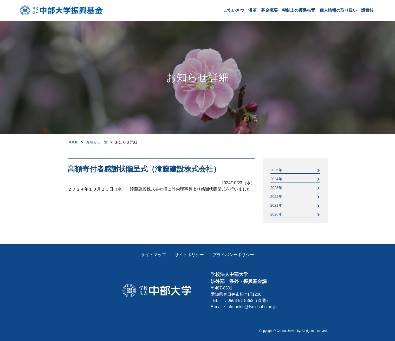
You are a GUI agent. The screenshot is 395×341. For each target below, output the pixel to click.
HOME (73, 142)
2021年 (295, 205)
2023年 (295, 188)
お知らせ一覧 (97, 142)
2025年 (295, 170)
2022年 (295, 196)
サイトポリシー (189, 254)
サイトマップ (153, 254)
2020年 (295, 214)
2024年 (295, 179)
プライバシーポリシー (233, 254)
